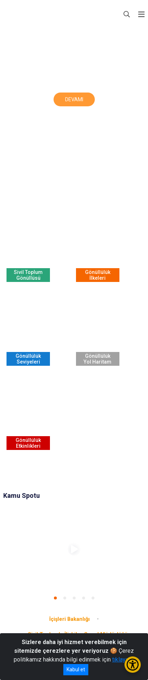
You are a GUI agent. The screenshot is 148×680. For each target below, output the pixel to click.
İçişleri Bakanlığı (69, 619)
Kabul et (76, 669)
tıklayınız (123, 659)
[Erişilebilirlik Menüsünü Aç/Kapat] (132, 664)
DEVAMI (74, 99)
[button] (55, 598)
